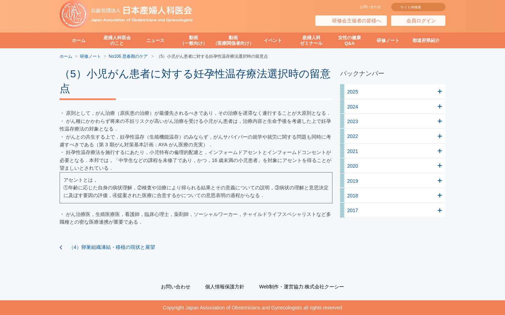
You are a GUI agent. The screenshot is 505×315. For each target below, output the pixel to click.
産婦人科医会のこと (117, 40)
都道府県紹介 (426, 40)
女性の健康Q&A (349, 40)
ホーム (79, 40)
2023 (352, 121)
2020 (352, 166)
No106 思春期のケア (129, 56)
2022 (352, 136)
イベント (273, 40)
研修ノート (388, 40)
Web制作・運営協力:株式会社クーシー (301, 286)
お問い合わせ (370, 7)
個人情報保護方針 (224, 286)
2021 (352, 151)
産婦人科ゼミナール (311, 40)
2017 (352, 210)
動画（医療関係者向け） (233, 40)
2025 (352, 91)
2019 (352, 181)
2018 (352, 195)
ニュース (155, 40)
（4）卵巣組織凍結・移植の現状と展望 (112, 247)
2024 (352, 107)
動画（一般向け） (193, 40)
